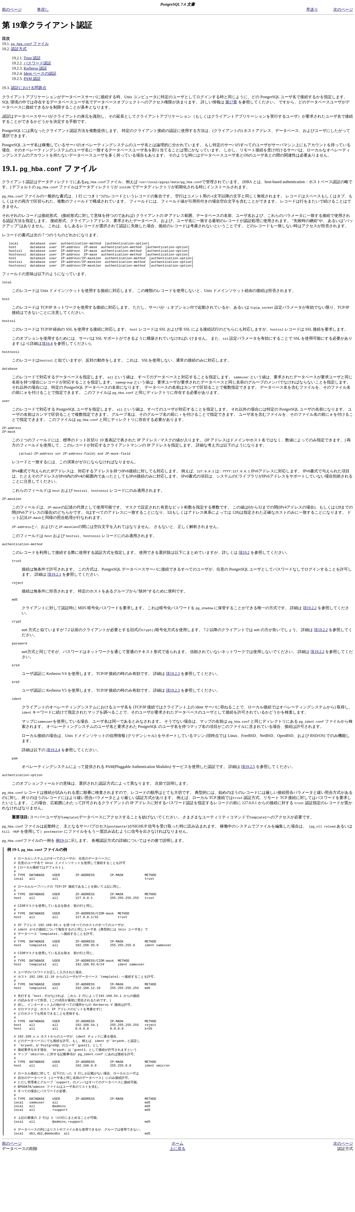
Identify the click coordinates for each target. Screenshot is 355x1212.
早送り (312, 9)
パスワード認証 (37, 63)
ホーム (177, 1202)
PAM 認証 (32, 79)
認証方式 (19, 49)
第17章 (231, 102)
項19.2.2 (310, 623)
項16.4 (47, 351)
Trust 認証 (32, 58)
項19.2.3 (173, 691)
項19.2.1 (54, 588)
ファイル (30, 44)
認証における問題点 (28, 88)
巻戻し (43, 9)
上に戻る (177, 1207)
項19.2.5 (248, 786)
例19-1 (61, 861)
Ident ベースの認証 (40, 73)
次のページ (343, 9)
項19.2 (244, 566)
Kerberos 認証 (35, 68)
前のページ (12, 9)
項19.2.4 (53, 769)
